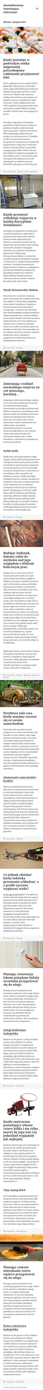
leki (28, 172)
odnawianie (35, 675)
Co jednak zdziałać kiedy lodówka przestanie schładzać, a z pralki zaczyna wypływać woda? (21, 882)
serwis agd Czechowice (12, 894)
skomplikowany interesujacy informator (13, 8)
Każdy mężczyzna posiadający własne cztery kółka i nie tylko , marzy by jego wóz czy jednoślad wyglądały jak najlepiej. (21, 1130)
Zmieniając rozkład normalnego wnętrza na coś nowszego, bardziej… (21, 389)
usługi (21, 172)
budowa (28, 675)
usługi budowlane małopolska (14, 1031)
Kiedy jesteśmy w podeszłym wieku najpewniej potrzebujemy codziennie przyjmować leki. (21, 68)
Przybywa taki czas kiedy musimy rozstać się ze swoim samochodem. (20, 718)
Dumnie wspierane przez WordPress (15, 1387)
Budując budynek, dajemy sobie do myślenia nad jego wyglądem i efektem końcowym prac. (18, 560)
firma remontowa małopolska (14, 1327)
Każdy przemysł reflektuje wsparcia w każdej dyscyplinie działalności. (20, 219)
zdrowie (21, 1086)
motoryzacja (23, 1231)
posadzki (6, 677)
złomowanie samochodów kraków (19, 779)
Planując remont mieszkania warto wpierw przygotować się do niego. (19, 1272)
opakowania (33, 172)
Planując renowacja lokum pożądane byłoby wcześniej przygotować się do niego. (21, 979)
